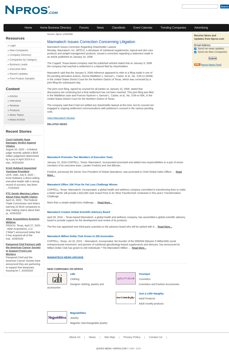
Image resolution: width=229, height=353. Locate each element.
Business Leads (18, 64)
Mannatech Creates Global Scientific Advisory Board (78, 212)
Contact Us (155, 337)
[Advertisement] (177, 98)
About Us (74, 337)
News (100, 27)
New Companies (19, 50)
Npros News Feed (211, 64)
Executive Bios (18, 69)
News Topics (17, 114)
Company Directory (20, 54)
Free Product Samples (22, 78)
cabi (72, 274)
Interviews (15, 100)
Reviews (14, 105)
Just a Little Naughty (151, 293)
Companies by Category (23, 59)
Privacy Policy (131, 337)
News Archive (17, 119)
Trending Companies (173, 27)
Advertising (201, 27)
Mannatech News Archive (65, 257)
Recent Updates (19, 73)
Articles (14, 96)
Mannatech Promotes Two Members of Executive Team (80, 157)
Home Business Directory (55, 27)
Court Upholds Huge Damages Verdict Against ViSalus (21, 142)
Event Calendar (142, 27)
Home (28, 27)
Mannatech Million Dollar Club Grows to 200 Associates (80, 236)
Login (13, 45)
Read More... (105, 202)
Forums (84, 27)
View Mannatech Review (61, 118)
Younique (144, 274)
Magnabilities (78, 313)
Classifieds (118, 27)
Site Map (109, 337)
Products (15, 110)
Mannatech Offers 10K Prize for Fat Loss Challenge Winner (82, 184)
